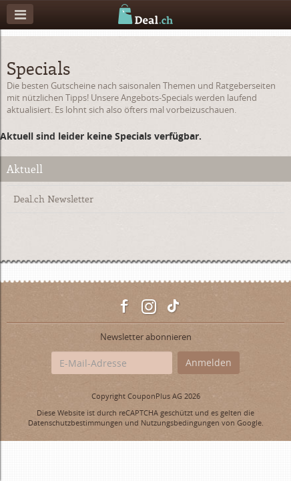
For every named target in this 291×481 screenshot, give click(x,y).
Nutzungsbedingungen (180, 423)
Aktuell (25, 169)
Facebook (124, 306)
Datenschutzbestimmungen (75, 423)
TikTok (173, 306)
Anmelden (209, 362)
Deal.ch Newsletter (53, 198)
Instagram (149, 306)
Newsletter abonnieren (146, 337)
